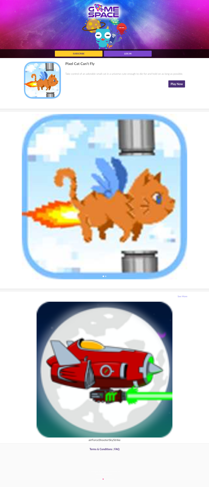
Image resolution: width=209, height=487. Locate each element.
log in (127, 53)
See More (183, 296)
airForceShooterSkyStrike (104, 440)
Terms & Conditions (101, 449)
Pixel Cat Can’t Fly (80, 63)
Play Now (177, 84)
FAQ (116, 449)
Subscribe (78, 53)
